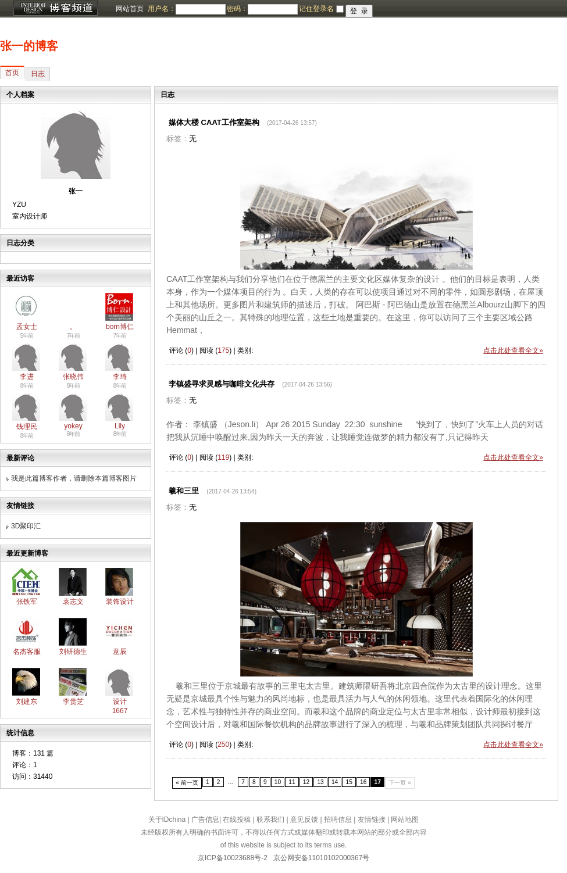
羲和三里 (184, 490)
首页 (12, 73)
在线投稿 (237, 819)
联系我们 (270, 819)
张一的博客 (29, 46)
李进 (27, 377)
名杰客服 (27, 651)
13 (320, 782)
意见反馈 (304, 819)
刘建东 (26, 701)
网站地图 (405, 819)
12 (306, 782)
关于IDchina (167, 819)
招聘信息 (338, 819)
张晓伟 (73, 377)
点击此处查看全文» (513, 350)
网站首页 (130, 9)
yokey (73, 426)
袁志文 (73, 601)
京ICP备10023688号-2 (233, 858)
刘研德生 (73, 651)
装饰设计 (120, 601)
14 (334, 782)
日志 (38, 74)
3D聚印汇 (26, 526)
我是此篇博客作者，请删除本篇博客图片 (74, 478)
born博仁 (120, 327)
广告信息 (205, 819)
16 (363, 782)
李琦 (120, 377)
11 (291, 782)
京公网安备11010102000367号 (321, 858)
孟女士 (26, 327)
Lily (120, 426)
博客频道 (55, 8)
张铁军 (26, 601)
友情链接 (372, 819)
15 (348, 782)
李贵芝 (73, 701)
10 (277, 782)
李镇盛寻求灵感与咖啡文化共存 (221, 384)
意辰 (120, 651)
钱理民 (26, 427)
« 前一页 (187, 782)
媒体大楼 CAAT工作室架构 (214, 122)
